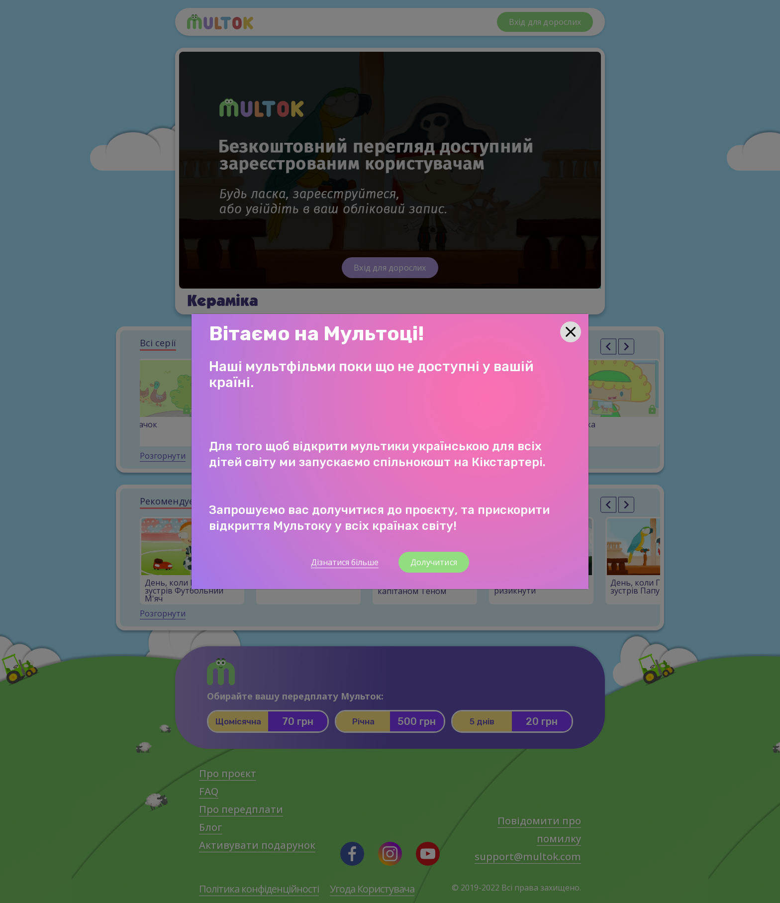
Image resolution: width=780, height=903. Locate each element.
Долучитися (433, 562)
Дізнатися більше (345, 562)
